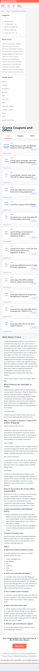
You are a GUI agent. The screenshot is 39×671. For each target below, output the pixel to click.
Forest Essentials (8, 120)
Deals (14, 6)
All (8, 136)
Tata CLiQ (5, 99)
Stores (9, 6)
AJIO (3, 96)
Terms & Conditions (28, 653)
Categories (3, 6)
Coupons (20, 136)
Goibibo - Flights (7, 110)
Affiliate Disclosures (20, 656)
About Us (6, 653)
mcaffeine (5, 89)
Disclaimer (33, 656)
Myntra (4, 82)
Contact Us (15, 653)
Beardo (4, 92)
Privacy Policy (7, 656)
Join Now (19, 646)
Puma (4, 113)
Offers (32, 136)
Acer (3, 117)
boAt (3, 103)
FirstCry (4, 85)
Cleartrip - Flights (8, 106)
